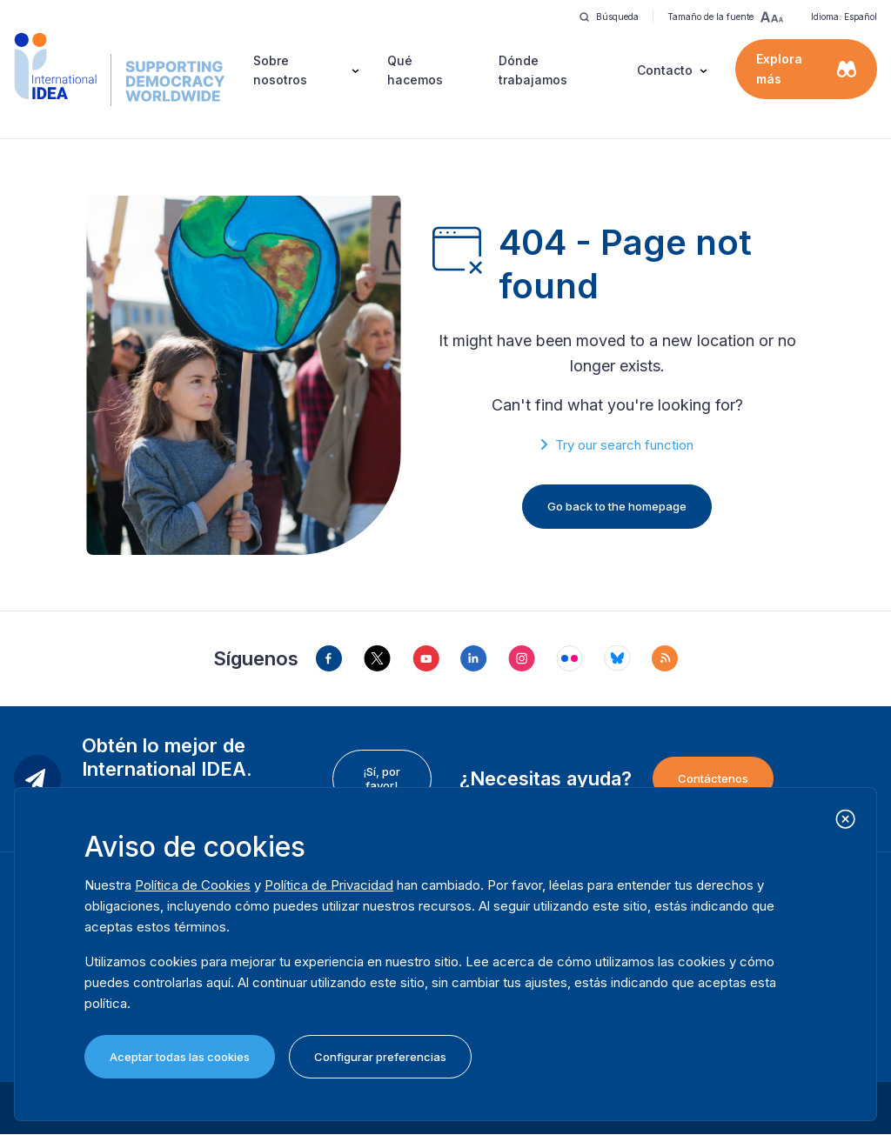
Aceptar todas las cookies (180, 1057)
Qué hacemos (415, 70)
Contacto (665, 70)
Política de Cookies (193, 885)
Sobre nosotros (280, 70)
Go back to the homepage (617, 506)
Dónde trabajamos (533, 70)
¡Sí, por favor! (381, 778)
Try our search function (624, 445)
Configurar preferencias (380, 1057)
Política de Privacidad (329, 885)
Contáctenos (713, 778)
